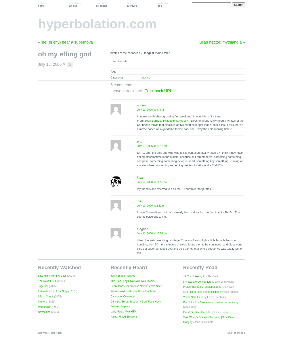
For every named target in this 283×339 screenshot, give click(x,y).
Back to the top (236, 332)
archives (132, 4)
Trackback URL (158, 91)
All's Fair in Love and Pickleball (201, 291)
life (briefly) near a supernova (67, 42)
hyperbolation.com (97, 23)
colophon (101, 4)
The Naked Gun (47, 281)
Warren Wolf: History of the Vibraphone (133, 291)
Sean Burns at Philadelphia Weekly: (166, 120)
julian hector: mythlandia (220, 42)
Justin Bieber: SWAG (123, 275)
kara (140, 178)
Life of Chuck (45, 296)
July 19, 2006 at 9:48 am (151, 109)
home (42, 4)
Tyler (140, 201)
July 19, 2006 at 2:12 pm (151, 205)
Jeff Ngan (56, 332)
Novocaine (44, 312)
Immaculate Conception (197, 281)
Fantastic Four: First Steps (53, 291)
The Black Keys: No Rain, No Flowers (133, 281)
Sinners (42, 301)
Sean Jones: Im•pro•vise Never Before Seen (136, 286)
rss (163, 4)
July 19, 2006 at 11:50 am (152, 182)
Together (43, 286)
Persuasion (44, 306)
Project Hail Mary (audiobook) (200, 286)
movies (146, 77)
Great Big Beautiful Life (196, 312)
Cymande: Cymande (122, 296)
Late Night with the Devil (52, 275)
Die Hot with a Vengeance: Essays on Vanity (209, 302)
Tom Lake (193, 276)
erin (139, 141)
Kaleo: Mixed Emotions (124, 316)
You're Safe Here (193, 297)
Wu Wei (42, 332)
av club (75, 4)
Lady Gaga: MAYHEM (123, 311)
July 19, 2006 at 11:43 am (152, 145)
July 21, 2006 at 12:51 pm (152, 233)
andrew (142, 105)
